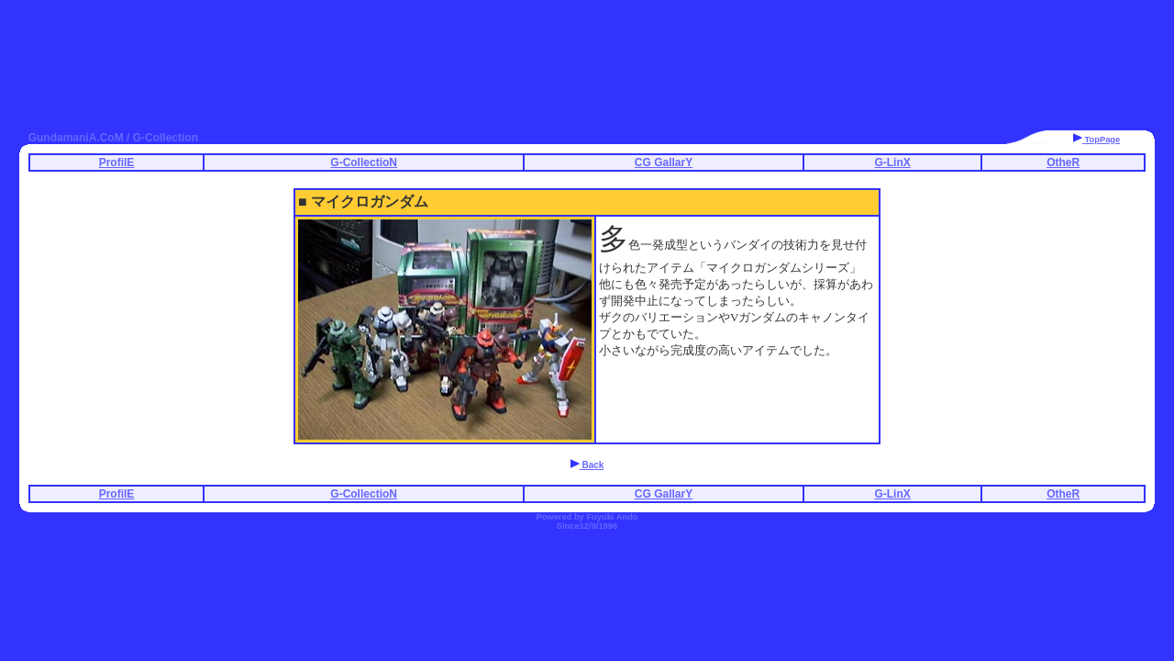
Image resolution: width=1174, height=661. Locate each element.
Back (587, 465)
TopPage (1096, 139)
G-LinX (892, 162)
